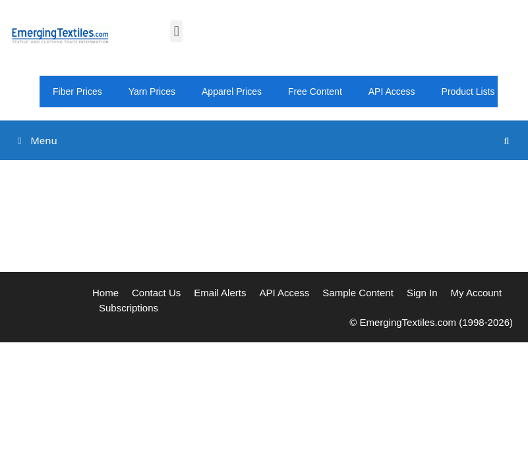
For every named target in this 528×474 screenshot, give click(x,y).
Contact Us (156, 292)
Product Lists (468, 91)
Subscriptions (128, 307)
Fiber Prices (77, 91)
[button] (176, 31)
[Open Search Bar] (506, 140)
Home (105, 292)
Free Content (315, 91)
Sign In (422, 292)
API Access (391, 91)
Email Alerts (220, 292)
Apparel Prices (232, 91)
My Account (476, 292)
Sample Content (358, 292)
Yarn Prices (152, 91)
